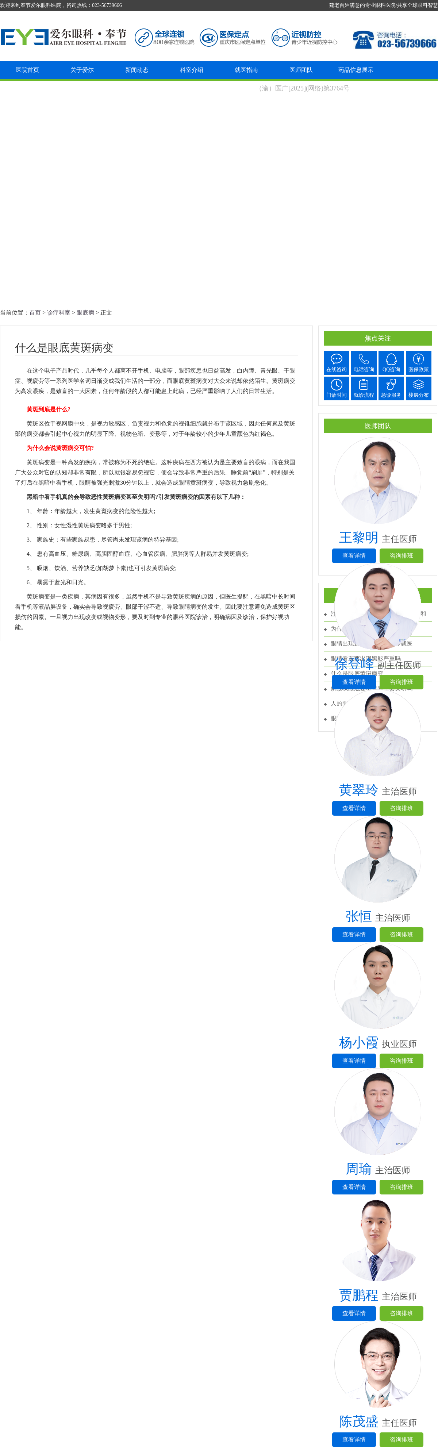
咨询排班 (401, 556)
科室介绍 (191, 70)
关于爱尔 (82, 70)
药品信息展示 (355, 70)
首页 (35, 312)
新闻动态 (137, 70)
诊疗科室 (58, 312)
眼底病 (85, 312)
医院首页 (27, 70)
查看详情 (354, 556)
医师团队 (301, 70)
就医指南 (246, 70)
